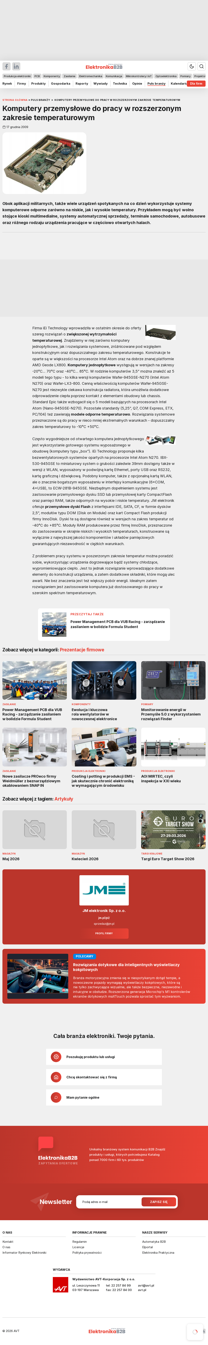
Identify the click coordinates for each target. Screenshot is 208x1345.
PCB (37, 76)
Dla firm (196, 83)
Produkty (38, 83)
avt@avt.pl (146, 1285)
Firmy (21, 83)
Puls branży (156, 83)
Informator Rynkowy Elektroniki (24, 1252)
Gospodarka (60, 83)
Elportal (147, 1247)
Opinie (137, 83)
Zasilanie (69, 76)
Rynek (7, 83)
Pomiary (185, 76)
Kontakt (7, 1242)
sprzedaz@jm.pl (104, 923)
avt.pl (142, 1290)
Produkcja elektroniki (17, 76)
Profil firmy (104, 933)
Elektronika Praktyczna (158, 1252)
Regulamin (79, 1242)
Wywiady (100, 83)
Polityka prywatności (87, 1252)
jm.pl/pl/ (104, 917)
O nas (6, 1247)
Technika (120, 83)
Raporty (82, 83)
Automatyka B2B (154, 1242)
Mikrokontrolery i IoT (139, 76)
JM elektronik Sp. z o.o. (104, 910)
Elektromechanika (90, 76)
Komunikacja (114, 76)
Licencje (78, 1247)
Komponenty (52, 76)
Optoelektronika (166, 76)
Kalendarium (180, 83)
